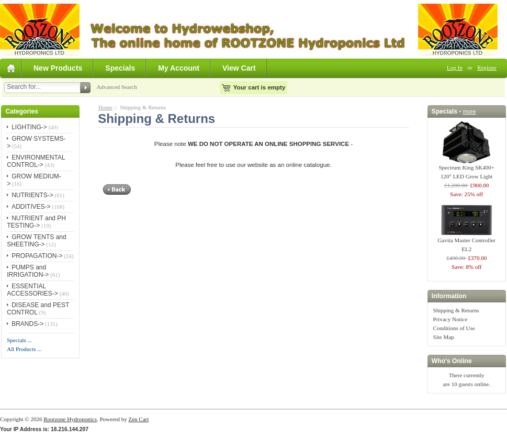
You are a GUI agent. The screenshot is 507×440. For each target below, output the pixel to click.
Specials (120, 68)
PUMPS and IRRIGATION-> (28, 271)
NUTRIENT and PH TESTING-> (36, 222)
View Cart (239, 68)
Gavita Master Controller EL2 (466, 241)
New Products (57, 68)
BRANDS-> (27, 324)
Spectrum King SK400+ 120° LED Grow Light (466, 168)
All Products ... (24, 349)
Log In (455, 67)
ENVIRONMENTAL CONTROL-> (36, 161)
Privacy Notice (450, 319)
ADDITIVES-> (31, 206)
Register (487, 67)
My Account (178, 68)
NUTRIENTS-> (32, 195)
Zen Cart (138, 419)
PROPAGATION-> (37, 256)
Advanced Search (116, 87)
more (469, 111)
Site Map (443, 337)
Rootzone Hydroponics (70, 419)
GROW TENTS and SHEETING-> (36, 240)
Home (105, 107)
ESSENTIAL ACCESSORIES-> (32, 290)
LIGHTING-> (29, 127)
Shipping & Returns (456, 310)
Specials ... (19, 340)
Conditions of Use (454, 328)
